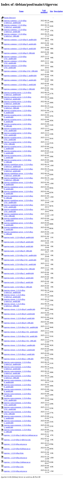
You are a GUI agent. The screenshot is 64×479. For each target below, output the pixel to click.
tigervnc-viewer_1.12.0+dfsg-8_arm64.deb (19, 314)
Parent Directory (10, 18)
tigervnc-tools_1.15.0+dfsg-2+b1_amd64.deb (20, 255)
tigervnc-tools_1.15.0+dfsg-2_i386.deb (18, 287)
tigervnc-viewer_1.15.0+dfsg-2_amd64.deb (19, 345)
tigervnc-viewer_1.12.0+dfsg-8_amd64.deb (19, 309)
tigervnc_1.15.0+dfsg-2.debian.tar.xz (17, 462)
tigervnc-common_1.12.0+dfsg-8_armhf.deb (20, 49)
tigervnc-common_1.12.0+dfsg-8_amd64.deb (20, 40)
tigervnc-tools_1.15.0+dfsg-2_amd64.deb (19, 273)
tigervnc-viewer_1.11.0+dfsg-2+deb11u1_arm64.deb (14, 296)
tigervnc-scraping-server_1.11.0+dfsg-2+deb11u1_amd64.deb (18, 94)
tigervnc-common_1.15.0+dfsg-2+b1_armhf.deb (15, 67)
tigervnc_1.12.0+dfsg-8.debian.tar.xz (17, 449)
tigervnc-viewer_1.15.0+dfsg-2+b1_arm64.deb (21, 332)
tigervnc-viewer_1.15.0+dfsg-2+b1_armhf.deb (20, 336)
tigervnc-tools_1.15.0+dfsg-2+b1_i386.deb (19, 269)
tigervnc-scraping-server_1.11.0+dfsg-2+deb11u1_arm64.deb (18, 98)
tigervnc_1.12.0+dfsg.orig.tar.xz (15, 458)
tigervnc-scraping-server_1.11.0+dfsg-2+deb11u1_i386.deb (18, 107)
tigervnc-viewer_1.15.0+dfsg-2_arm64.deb (19, 350)
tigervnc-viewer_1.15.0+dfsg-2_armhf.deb (19, 354)
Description (58, 11)
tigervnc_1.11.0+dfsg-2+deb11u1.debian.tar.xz (21, 435)
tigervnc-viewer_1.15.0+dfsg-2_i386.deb (18, 359)
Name (21, 11)
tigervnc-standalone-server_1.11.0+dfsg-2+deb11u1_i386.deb (18, 179)
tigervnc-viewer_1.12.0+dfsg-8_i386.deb (18, 323)
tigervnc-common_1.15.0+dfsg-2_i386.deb (19, 89)
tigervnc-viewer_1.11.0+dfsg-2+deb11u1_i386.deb (14, 305)
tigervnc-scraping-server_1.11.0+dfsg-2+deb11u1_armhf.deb (18, 103)
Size (51, 11)
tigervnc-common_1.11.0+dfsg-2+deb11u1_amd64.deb (15, 22)
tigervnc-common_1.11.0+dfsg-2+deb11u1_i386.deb (15, 35)
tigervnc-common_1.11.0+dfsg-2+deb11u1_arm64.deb (15, 26)
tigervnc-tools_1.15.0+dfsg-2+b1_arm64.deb (20, 260)
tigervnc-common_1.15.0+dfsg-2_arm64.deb (20, 80)
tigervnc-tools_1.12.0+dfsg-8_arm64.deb (18, 242)
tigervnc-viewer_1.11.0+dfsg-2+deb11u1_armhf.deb (14, 300)
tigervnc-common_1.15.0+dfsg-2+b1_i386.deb (21, 71)
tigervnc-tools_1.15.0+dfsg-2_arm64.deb (18, 278)
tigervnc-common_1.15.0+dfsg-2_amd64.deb (20, 76)
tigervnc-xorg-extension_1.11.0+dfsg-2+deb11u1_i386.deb (17, 377)
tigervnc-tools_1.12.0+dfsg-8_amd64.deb (19, 237)
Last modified (44, 11)
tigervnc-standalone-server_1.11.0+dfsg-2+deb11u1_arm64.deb (18, 170)
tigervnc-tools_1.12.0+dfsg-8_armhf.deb (18, 246)
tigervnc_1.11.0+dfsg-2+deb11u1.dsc (17, 440)
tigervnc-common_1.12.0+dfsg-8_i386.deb (19, 53)
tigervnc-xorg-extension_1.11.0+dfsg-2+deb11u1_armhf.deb (17, 372)
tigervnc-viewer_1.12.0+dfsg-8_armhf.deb (19, 318)
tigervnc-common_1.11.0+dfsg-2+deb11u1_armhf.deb (15, 31)
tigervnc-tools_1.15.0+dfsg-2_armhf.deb (18, 282)
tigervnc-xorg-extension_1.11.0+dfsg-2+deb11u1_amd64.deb (17, 363)
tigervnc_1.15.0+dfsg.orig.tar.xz (15, 471)
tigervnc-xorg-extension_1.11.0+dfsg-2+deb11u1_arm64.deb (17, 368)
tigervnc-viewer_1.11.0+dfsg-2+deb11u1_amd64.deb (14, 291)
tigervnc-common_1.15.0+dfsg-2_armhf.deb (20, 85)
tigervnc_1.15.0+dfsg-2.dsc (14, 467)
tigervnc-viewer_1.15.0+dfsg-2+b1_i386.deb (20, 341)
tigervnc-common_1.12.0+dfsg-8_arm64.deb (20, 44)
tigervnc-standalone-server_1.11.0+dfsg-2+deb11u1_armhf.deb (18, 174)
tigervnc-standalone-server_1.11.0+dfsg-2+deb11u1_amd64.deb (18, 165)
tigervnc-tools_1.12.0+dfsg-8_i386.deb (18, 251)
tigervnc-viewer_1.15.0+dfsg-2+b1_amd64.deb (21, 327)
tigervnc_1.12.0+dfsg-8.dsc (14, 453)
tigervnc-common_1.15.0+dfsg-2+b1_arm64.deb (15, 62)
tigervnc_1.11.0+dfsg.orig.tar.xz (15, 444)
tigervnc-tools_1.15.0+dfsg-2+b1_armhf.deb (20, 264)
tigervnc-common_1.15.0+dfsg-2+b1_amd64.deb (15, 58)
